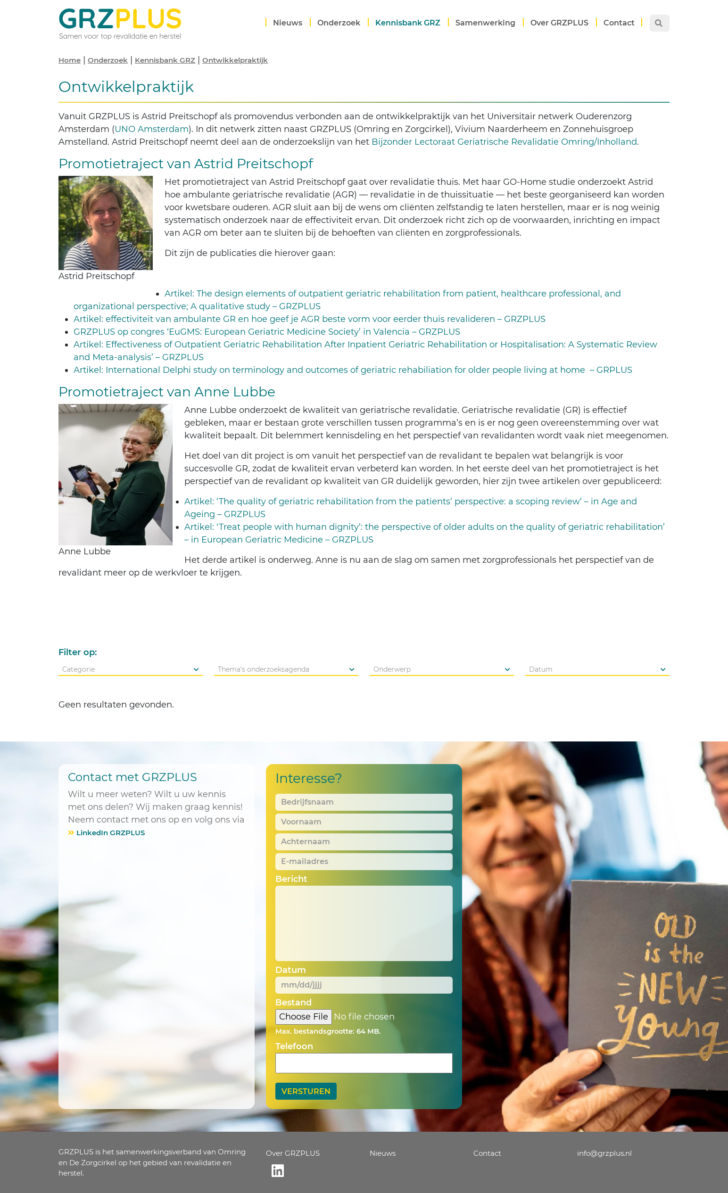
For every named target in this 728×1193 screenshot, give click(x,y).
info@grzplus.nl (604, 1153)
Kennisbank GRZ (407, 22)
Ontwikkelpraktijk (235, 60)
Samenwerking (485, 22)
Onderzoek (338, 22)
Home (69, 60)
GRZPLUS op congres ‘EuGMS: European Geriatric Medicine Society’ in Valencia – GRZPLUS (267, 332)
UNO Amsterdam (152, 129)
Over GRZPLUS (559, 22)
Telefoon (294, 1046)
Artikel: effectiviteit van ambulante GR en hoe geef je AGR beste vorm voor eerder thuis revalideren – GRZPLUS (310, 319)
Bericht (291, 879)
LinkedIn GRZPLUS (110, 832)
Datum (290, 970)
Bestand (293, 1002)
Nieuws (287, 22)
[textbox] (130, 669)
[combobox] (130, 669)
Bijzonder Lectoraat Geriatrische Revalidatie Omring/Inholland (504, 142)
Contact (619, 22)
